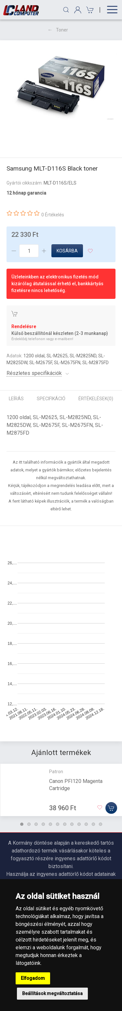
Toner (62, 29)
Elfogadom (33, 978)
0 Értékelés (52, 214)
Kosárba (67, 250)
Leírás (16, 398)
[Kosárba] (111, 807)
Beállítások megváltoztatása (52, 993)
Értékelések (95, 398)
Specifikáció (51, 398)
